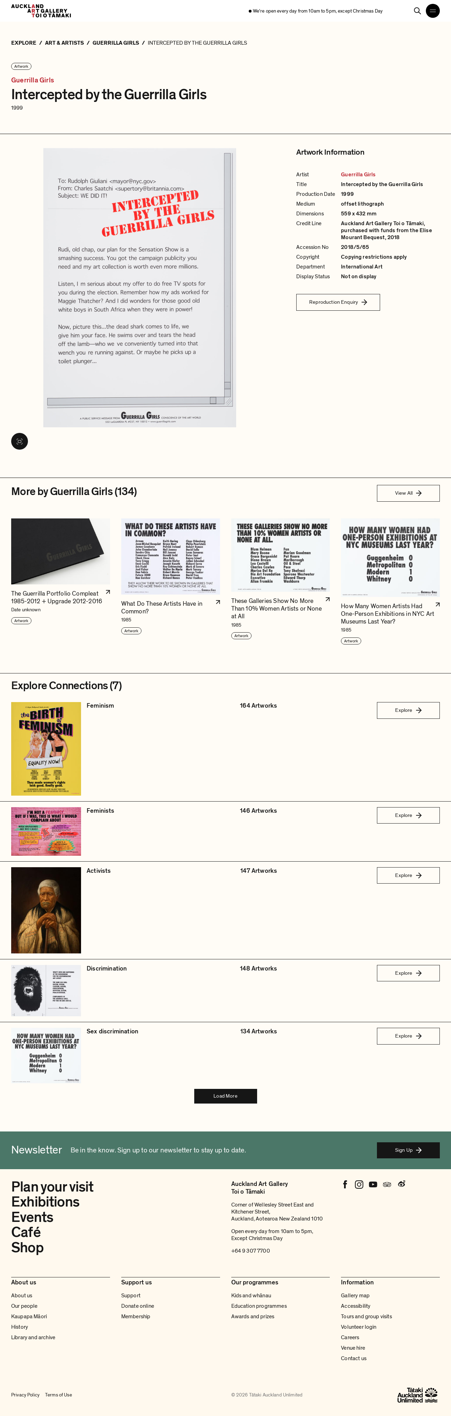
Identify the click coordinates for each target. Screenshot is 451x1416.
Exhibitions (45, 1202)
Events (32, 1217)
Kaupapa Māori (29, 1316)
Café (26, 1232)
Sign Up (408, 1149)
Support (130, 1295)
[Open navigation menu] (433, 11)
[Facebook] (345, 1184)
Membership (136, 1316)
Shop (27, 1248)
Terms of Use (58, 1395)
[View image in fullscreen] (19, 441)
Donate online (137, 1306)
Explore (408, 710)
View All (408, 492)
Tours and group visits (366, 1316)
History (19, 1327)
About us (21, 1295)
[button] (60, 581)
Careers (350, 1337)
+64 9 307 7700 (250, 1251)
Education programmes (259, 1306)
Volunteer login (358, 1327)
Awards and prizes (253, 1316)
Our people (24, 1306)
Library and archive (33, 1337)
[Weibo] (401, 1184)
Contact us (353, 1358)
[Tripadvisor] (387, 1184)
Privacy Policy (25, 1395)
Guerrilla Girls (32, 80)
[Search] (417, 11)
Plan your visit (52, 1187)
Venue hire (353, 1348)
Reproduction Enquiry (338, 301)
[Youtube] (373, 1184)
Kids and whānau (251, 1295)
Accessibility (355, 1306)
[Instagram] (359, 1184)
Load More (225, 1095)
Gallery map (355, 1295)
